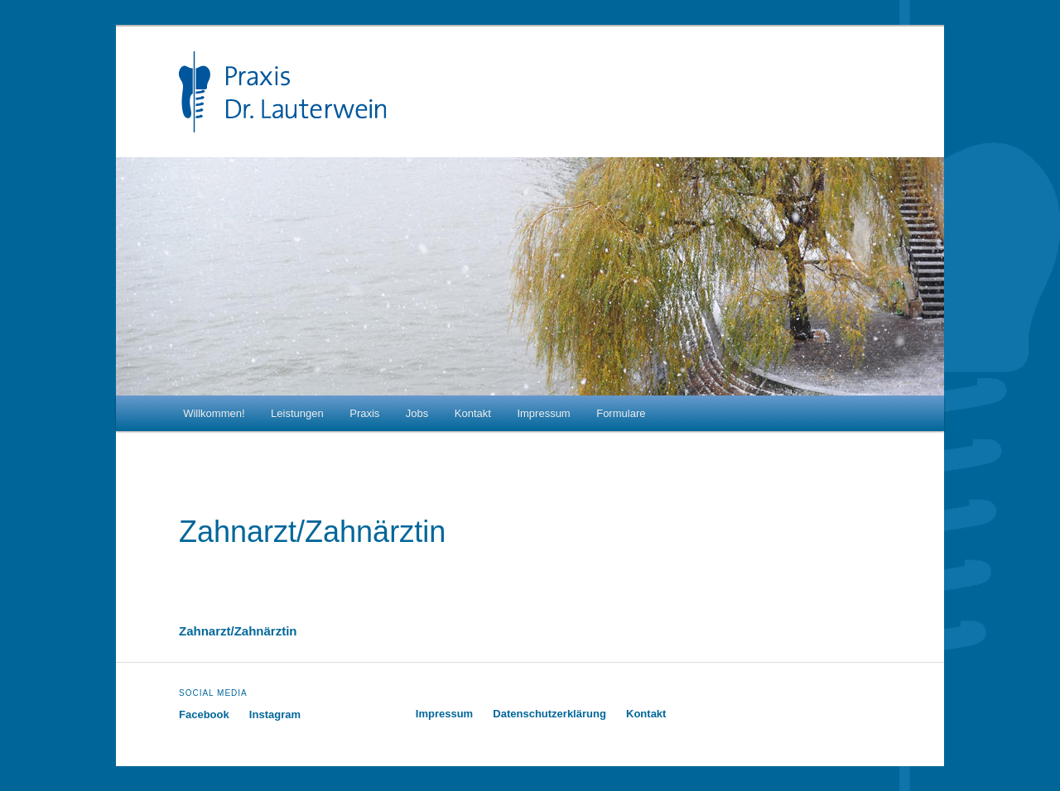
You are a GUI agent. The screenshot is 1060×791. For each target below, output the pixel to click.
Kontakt (473, 413)
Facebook (204, 714)
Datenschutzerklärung (549, 713)
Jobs (417, 413)
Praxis (364, 413)
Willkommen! (213, 413)
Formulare (620, 413)
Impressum (543, 413)
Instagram (275, 714)
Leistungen (297, 413)
